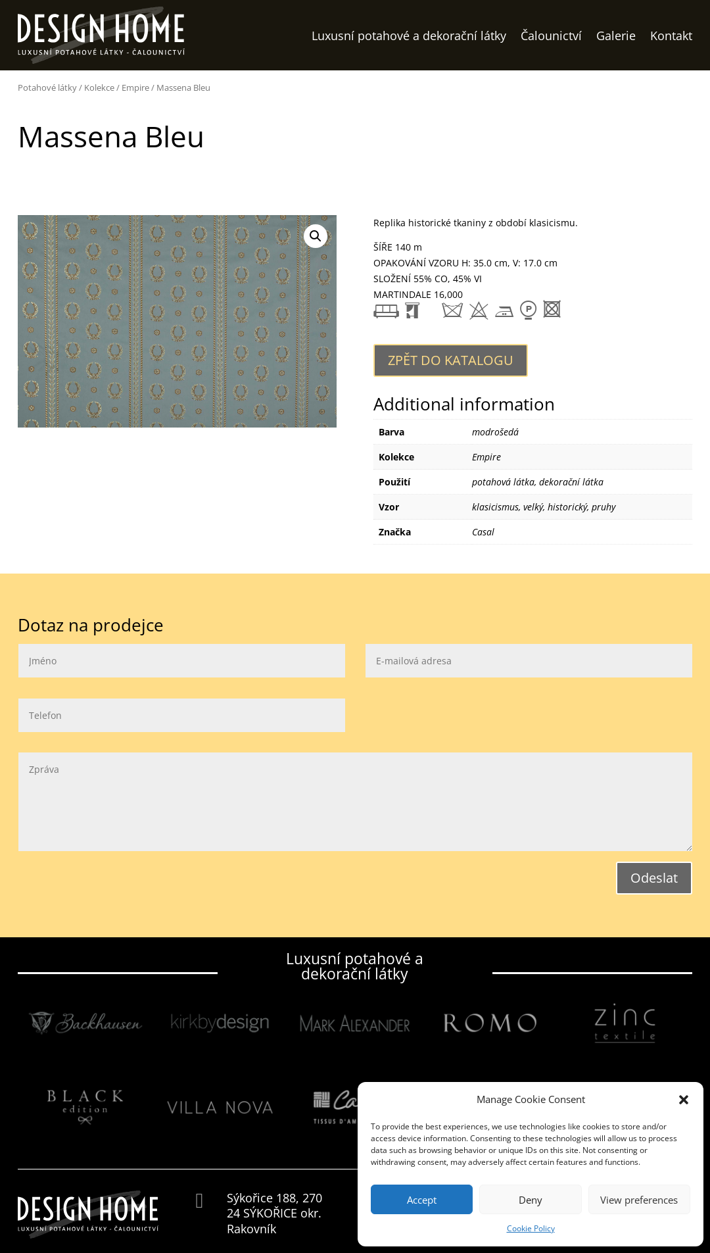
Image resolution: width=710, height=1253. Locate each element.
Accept (422, 1199)
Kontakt (671, 35)
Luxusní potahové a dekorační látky (409, 35)
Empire (135, 87)
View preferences (639, 1199)
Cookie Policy (531, 1228)
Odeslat (654, 878)
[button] (683, 1099)
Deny (530, 1199)
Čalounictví (551, 35)
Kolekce (99, 87)
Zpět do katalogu (450, 360)
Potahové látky (47, 87)
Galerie (616, 35)
